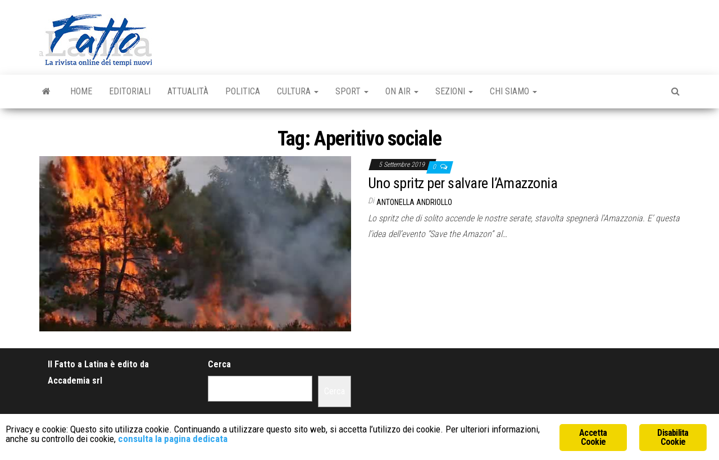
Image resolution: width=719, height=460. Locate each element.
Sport (351, 91)
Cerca (219, 364)
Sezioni (454, 91)
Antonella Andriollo (414, 202)
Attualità (187, 91)
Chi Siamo (513, 91)
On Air (401, 91)
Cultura (297, 91)
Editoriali (130, 91)
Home (81, 91)
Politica (242, 91)
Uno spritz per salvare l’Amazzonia (462, 183)
